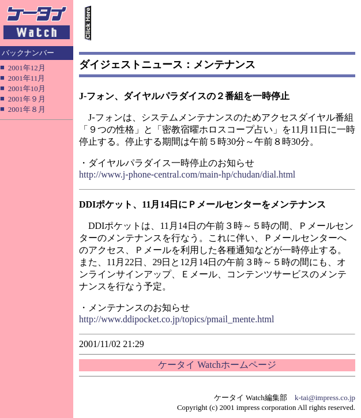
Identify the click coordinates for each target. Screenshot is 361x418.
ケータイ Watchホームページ (217, 365)
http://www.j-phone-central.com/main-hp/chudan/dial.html (187, 174)
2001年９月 (27, 99)
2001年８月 (27, 109)
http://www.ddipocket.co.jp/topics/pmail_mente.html (176, 319)
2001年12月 (27, 67)
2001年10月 (27, 88)
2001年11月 (27, 78)
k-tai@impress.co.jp (325, 397)
